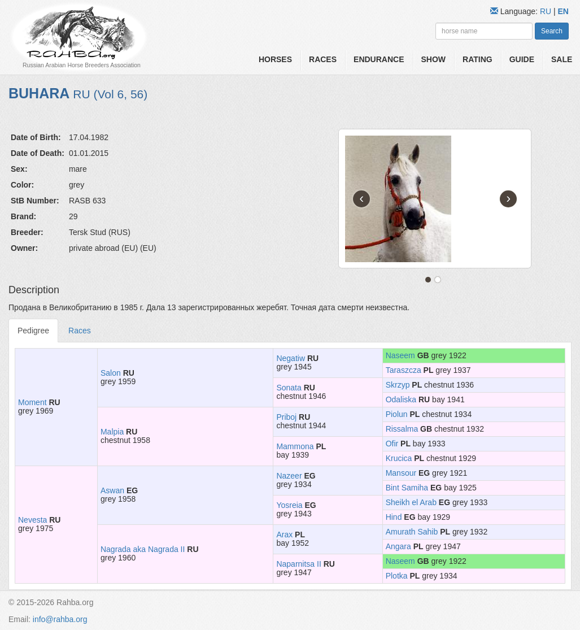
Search (551, 31)
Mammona (294, 446)
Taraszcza (403, 370)
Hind (394, 517)
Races (323, 59)
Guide (521, 59)
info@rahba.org (60, 619)
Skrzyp (398, 384)
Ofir (392, 443)
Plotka (397, 575)
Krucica (399, 458)
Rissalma (402, 428)
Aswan (112, 490)
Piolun (397, 414)
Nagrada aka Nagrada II (143, 549)
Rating (477, 59)
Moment (32, 402)
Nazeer (289, 475)
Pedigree (33, 330)
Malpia (112, 431)
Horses (275, 59)
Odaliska (401, 399)
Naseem (400, 355)
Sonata (288, 387)
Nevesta (32, 519)
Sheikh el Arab (411, 502)
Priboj (286, 417)
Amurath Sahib (412, 531)
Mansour (401, 472)
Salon (111, 372)
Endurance (379, 59)
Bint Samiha (407, 487)
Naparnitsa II (298, 563)
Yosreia (289, 505)
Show (433, 59)
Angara (398, 546)
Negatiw (290, 358)
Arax (284, 534)
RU (546, 11)
